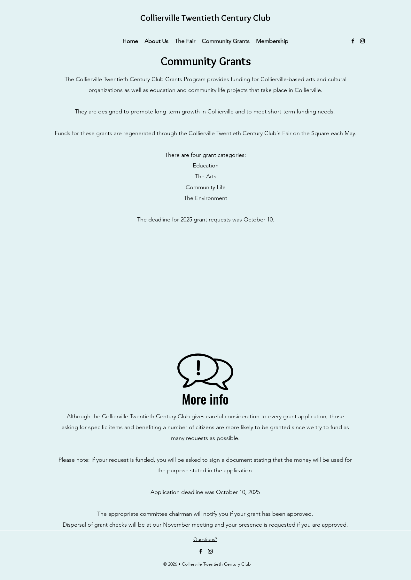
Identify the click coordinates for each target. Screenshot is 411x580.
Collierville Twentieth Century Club (205, 17)
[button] (156, 41)
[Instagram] (362, 41)
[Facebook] (353, 41)
